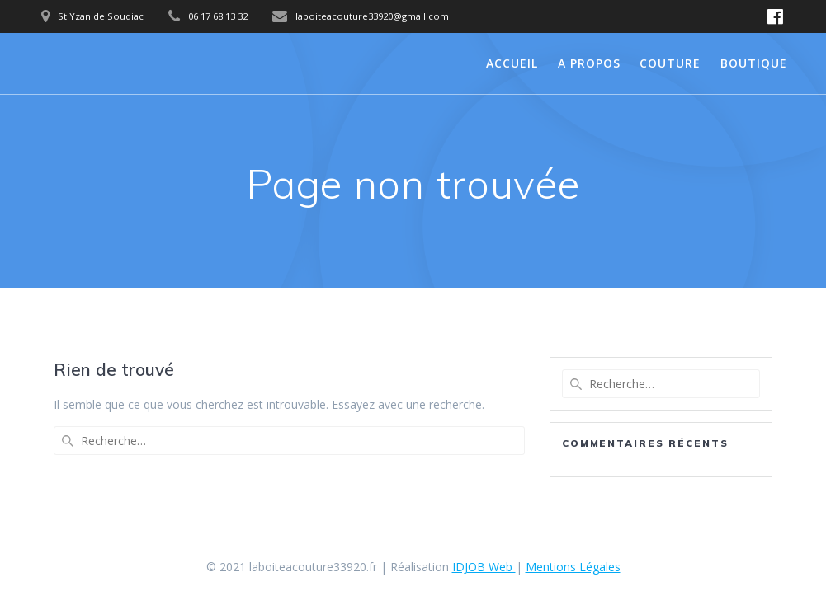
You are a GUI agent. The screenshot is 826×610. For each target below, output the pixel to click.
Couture (670, 63)
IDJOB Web (484, 567)
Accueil (512, 63)
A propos (589, 63)
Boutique (753, 63)
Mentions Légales (573, 567)
